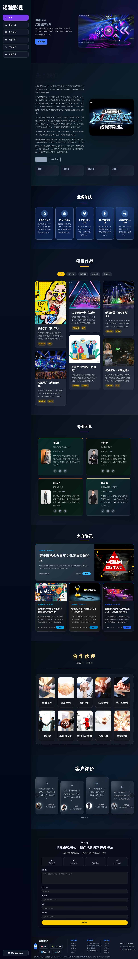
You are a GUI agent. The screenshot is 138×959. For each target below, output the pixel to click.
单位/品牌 (45, 887)
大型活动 (95, 274)
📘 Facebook (45, 952)
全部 (61, 274)
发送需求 (84, 922)
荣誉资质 (106, 953)
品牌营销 (107, 274)
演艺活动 (71, 274)
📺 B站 (57, 952)
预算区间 (44, 913)
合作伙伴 (73, 943)
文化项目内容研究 (92, 950)
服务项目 (73, 946)
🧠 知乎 (43, 946)
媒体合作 (106, 950)
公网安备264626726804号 (84, 957)
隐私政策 (95, 957)
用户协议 (101, 957)
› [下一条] (131, 795)
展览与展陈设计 (91, 948)
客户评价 (73, 948)
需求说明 (44, 870)
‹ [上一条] (37, 795)
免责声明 (107, 957)
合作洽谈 (106, 948)
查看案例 (41, 42)
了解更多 (41, 159)
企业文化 (106, 943)
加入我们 (106, 946)
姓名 (43, 904)
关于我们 (73, 953)
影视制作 (83, 274)
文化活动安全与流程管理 (94, 946)
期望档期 (44, 896)
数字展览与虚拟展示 (93, 943)
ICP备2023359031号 (71, 957)
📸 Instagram (56, 946)
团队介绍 (73, 950)
